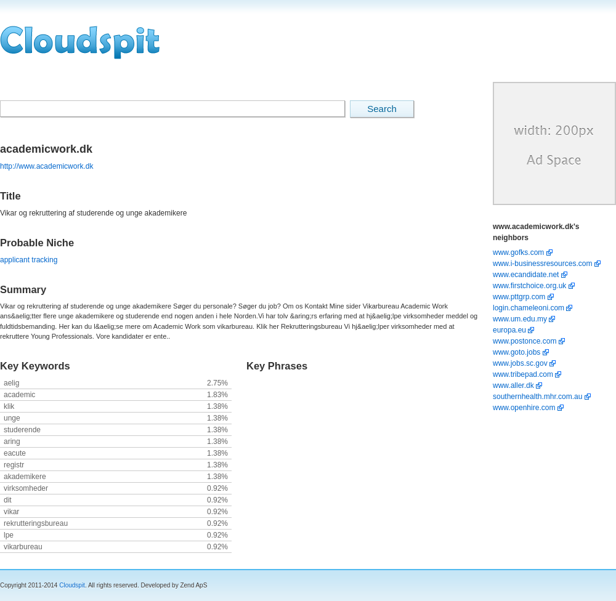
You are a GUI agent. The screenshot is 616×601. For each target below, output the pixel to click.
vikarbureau (23, 547)
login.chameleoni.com (529, 308)
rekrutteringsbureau (36, 523)
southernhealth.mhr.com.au (539, 396)
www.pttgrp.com (520, 296)
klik (9, 406)
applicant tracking (28, 260)
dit (8, 500)
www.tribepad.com (524, 374)
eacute (15, 453)
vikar (11, 511)
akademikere (25, 476)
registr (14, 465)
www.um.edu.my (521, 319)
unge (12, 418)
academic (19, 394)
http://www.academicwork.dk (46, 166)
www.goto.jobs (518, 352)
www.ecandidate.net (527, 274)
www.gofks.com (519, 252)
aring (12, 441)
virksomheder (26, 488)
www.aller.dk (514, 385)
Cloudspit (72, 585)
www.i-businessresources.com (543, 263)
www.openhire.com (525, 407)
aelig (11, 383)
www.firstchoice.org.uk (531, 285)
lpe (9, 535)
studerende (22, 430)
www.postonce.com (526, 341)
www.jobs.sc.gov (521, 363)
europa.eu (510, 330)
